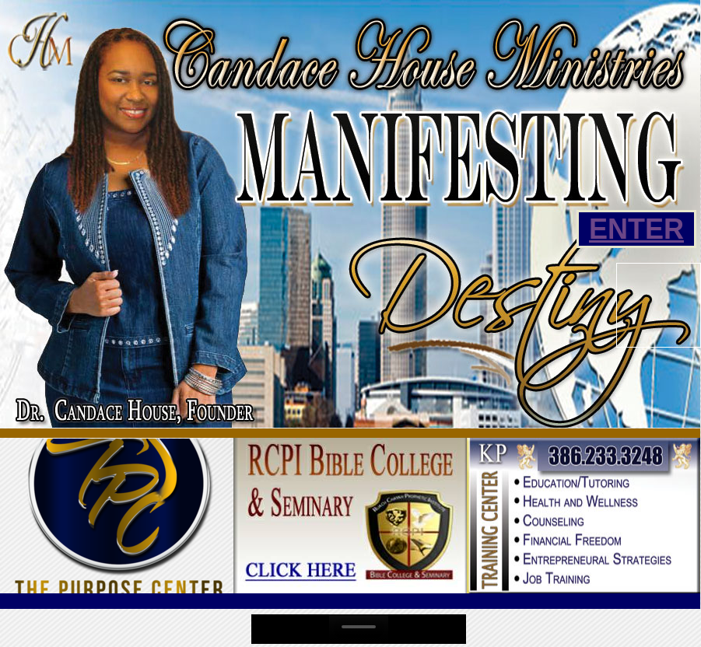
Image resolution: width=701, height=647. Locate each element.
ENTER (636, 229)
